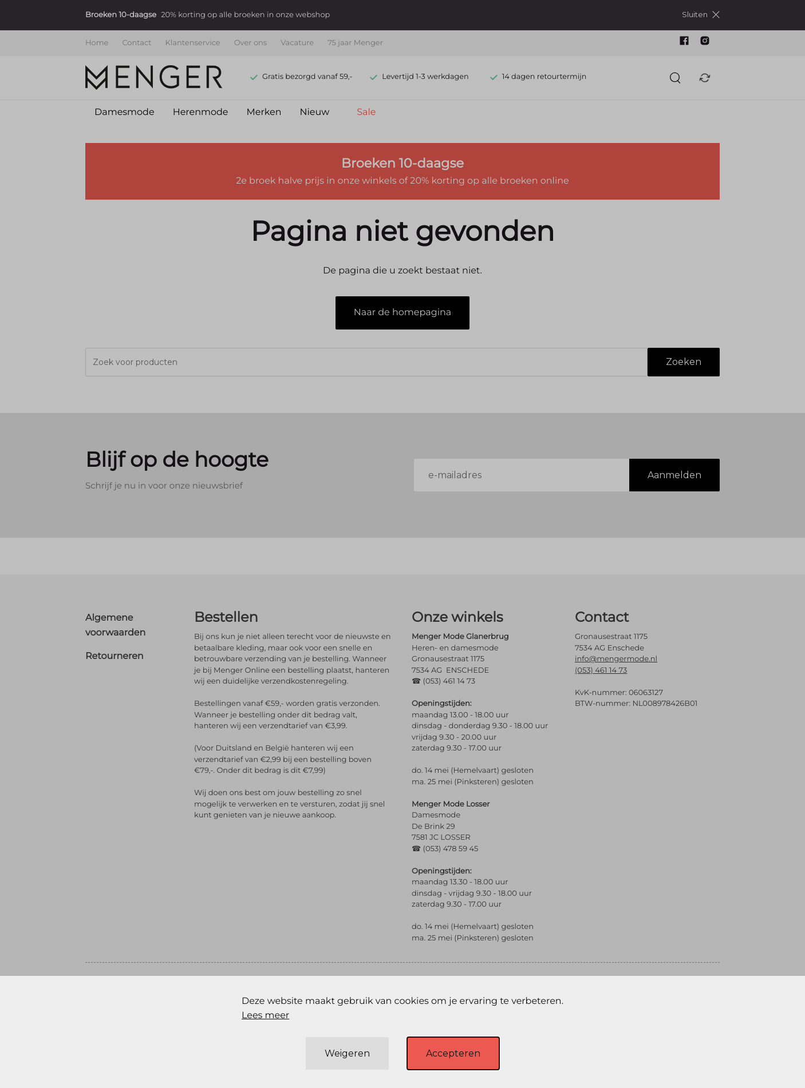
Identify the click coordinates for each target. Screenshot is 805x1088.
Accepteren (453, 1053)
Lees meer (265, 1015)
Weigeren (347, 1053)
